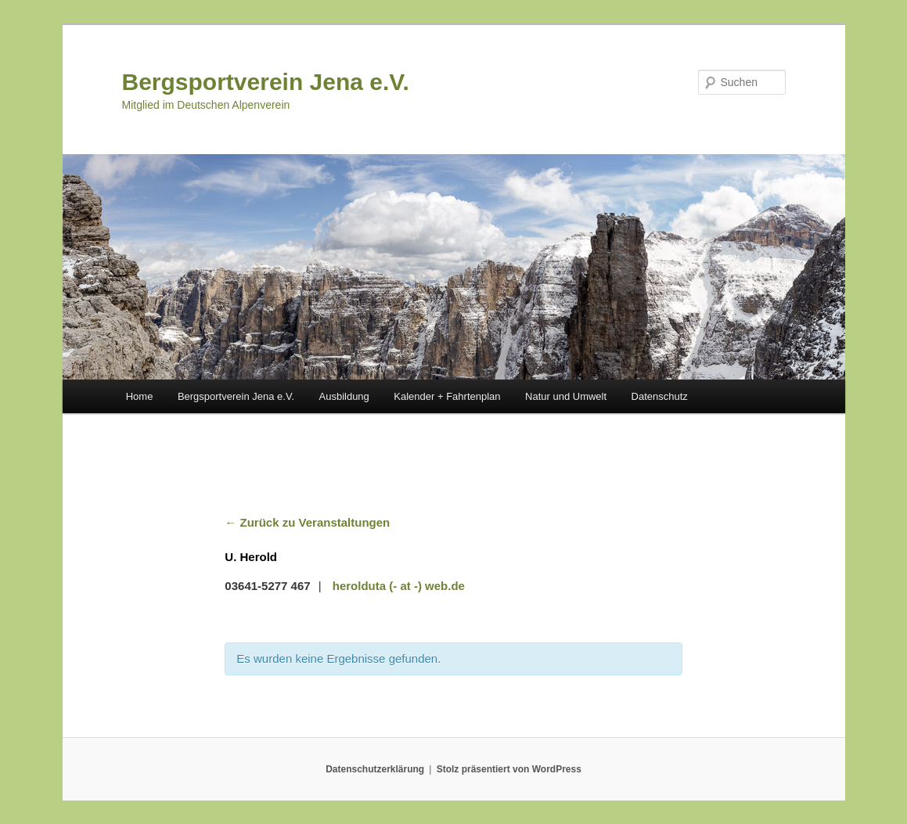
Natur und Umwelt (565, 396)
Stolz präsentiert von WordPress (509, 769)
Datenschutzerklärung (375, 769)
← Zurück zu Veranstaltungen (307, 522)
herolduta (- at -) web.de (399, 585)
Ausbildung (344, 396)
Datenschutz (660, 396)
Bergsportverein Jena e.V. (265, 82)
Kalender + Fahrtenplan (447, 396)
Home (139, 396)
